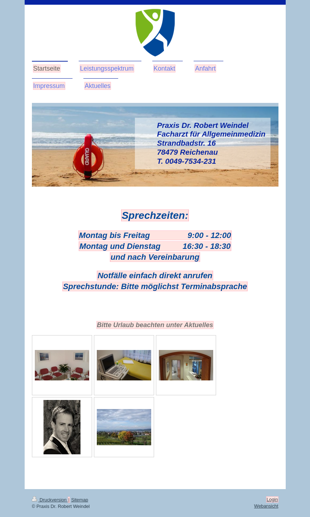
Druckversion (50, 500)
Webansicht (266, 506)
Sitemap (79, 500)
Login (272, 499)
